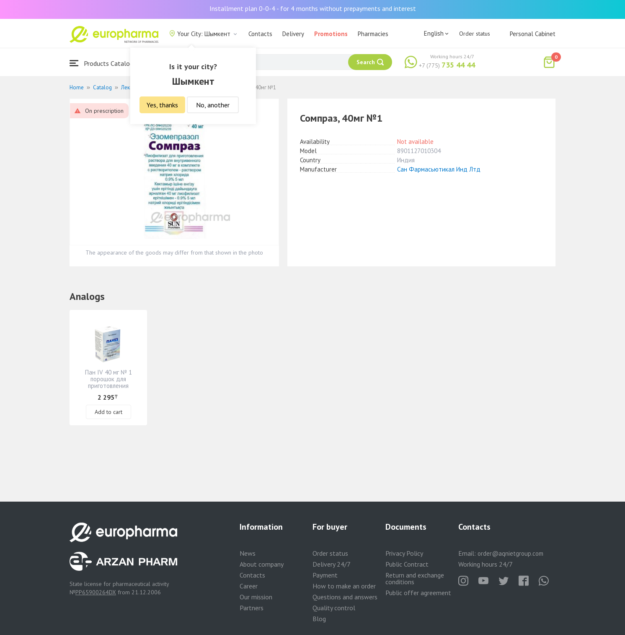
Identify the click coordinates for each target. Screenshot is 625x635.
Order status (474, 33)
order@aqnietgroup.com (510, 553)
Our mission (256, 597)
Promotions (331, 34)
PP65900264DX (95, 592)
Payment (325, 575)
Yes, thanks (162, 105)
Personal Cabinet (532, 34)
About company (262, 564)
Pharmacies (373, 34)
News (248, 553)
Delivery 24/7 (331, 564)
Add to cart (108, 412)
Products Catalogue (105, 63)
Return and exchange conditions (414, 578)
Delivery (293, 34)
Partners (251, 608)
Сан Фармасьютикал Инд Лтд (438, 169)
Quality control (333, 608)
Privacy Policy (404, 553)
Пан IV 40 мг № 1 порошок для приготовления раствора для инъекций (108, 385)
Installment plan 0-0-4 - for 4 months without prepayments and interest (312, 8)
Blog (319, 618)
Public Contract (407, 564)
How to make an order (344, 586)
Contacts (260, 34)
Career (249, 586)
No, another (213, 105)
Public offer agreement (418, 592)
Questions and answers (344, 597)
